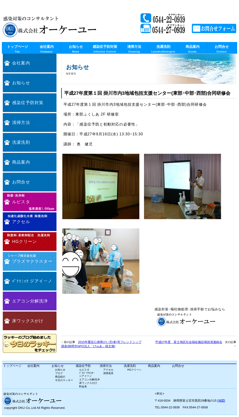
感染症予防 (83, 366)
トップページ (17, 49)
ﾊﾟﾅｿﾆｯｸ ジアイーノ (32, 281)
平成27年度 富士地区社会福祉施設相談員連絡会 (188, 342)
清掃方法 (134, 49)
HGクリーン (24, 241)
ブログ (59, 373)
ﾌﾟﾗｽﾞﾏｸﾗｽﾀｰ (87, 372)
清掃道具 (108, 373)
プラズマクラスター (32, 261)
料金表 (83, 386)
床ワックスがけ (27, 321)
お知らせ (76, 49)
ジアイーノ (85, 376)
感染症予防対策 (105, 49)
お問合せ (222, 49)
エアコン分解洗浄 (30, 301)
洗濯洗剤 (163, 49)
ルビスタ (21, 202)
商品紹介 (60, 376)
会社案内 (47, 49)
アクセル (21, 221)
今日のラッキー (64, 380)
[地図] (221, 400)
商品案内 (193, 49)
